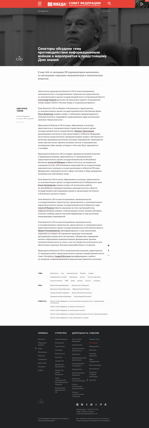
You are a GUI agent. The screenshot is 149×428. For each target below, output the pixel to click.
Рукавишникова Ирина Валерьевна (60, 296)
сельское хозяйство (56, 281)
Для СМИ (92, 380)
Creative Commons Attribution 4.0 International (93, 421)
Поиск (40, 348)
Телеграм (96, 405)
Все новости (43, 11)
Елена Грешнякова (47, 185)
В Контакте (108, 245)
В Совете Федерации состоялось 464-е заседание (25, 117)
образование (73, 277)
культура (90, 273)
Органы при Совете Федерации (59, 372)
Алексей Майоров (56, 162)
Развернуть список (108, 255)
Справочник (42, 359)
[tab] (108, 251)
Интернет (83, 273)
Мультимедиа (94, 369)
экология (88, 281)
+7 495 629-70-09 (92, 409)
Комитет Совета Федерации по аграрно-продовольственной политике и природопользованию (79, 314)
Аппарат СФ (59, 361)
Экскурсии (42, 367)
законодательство (72, 273)
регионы (82, 277)
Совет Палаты (60, 346)
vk (77, 405)
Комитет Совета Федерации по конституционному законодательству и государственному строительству (77, 302)
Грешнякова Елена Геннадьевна (59, 293)
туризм (73, 281)
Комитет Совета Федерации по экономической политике (67, 310)
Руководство (59, 343)
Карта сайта (42, 363)
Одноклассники (108, 250)
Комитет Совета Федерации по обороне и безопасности (67, 306)
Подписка (41, 356)
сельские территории (94, 277)
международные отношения (58, 277)
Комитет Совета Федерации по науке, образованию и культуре (69, 318)
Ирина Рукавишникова (49, 230)
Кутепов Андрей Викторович (82, 296)
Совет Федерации (61, 339)
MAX (91, 405)
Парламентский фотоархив (105, 405)
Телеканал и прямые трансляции (93, 374)
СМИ (66, 281)
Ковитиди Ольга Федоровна (80, 285)
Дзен (82, 405)
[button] (39, 4)
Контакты (41, 339)
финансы (80, 281)
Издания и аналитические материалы (78, 394)
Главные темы (94, 339)
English (40, 370)
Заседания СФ (77, 345)
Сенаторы (58, 350)
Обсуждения (42, 352)
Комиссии (58, 357)
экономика (97, 281)
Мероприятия (77, 369)
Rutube (101, 405)
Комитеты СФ (60, 354)
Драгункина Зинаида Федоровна (60, 289)
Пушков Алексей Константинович (82, 293)
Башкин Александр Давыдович (59, 285)
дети (62, 273)
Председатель (94, 346)
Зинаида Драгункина (84, 131)
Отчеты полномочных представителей (78, 386)
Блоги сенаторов (95, 365)
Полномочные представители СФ (60, 390)
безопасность (54, 273)
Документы (76, 354)
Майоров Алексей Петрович (81, 289)
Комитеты (92, 350)
